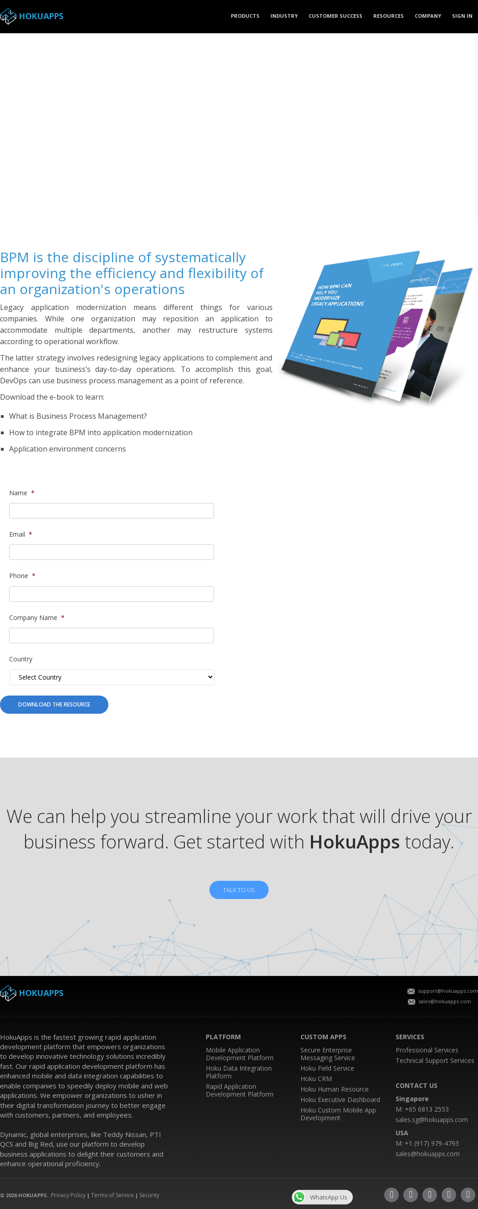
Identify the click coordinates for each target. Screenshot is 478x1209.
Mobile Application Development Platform (240, 1054)
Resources (388, 15)
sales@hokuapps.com (439, 1001)
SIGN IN (462, 15)
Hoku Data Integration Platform (239, 1072)
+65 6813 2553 (427, 1109)
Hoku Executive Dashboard (340, 1099)
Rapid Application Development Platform (240, 1090)
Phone (22, 576)
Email (20, 534)
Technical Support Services (435, 1060)
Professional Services (427, 1050)
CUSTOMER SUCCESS (335, 15)
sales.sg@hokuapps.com (432, 1119)
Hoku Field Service (327, 1068)
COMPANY (428, 15)
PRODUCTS (245, 15)
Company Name (37, 618)
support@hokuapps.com (442, 990)
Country (20, 659)
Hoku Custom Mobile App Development (338, 1114)
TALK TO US (239, 890)
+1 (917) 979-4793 (432, 1143)
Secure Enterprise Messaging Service (327, 1054)
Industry (284, 15)
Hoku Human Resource (334, 1089)
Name (22, 493)
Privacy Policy (68, 1195)
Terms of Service (112, 1195)
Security (149, 1195)
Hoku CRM (316, 1078)
